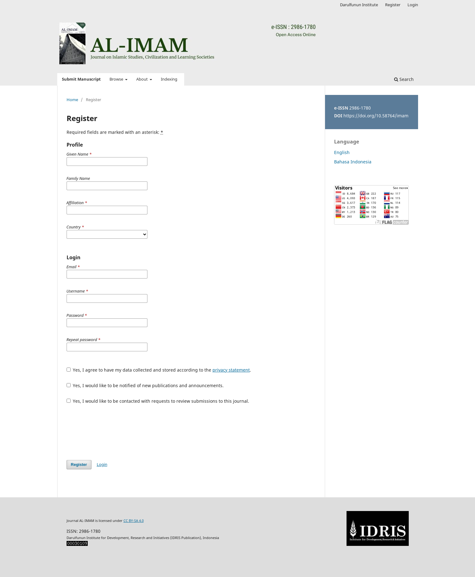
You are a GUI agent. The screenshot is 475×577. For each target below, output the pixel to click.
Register (392, 4)
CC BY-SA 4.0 (133, 520)
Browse (116, 79)
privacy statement (231, 370)
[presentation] (114, 432)
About (142, 79)
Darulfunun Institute (359, 4)
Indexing (169, 79)
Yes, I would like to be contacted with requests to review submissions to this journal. (158, 401)
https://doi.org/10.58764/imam (375, 116)
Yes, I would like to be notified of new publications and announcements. (145, 385)
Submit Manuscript (81, 79)
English (342, 152)
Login (412, 4)
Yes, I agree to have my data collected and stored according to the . (159, 370)
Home (72, 99)
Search (404, 79)
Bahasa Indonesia (352, 162)
